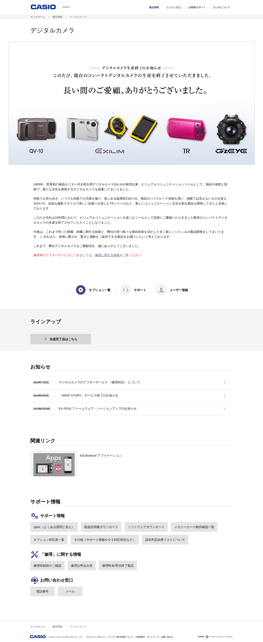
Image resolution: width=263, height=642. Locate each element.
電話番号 (42, 591)
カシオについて (221, 7)
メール (70, 591)
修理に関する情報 (107, 255)
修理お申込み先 (81, 565)
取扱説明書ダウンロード (101, 527)
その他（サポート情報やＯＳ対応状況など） (104, 539)
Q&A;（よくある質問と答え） (54, 527)
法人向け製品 (173, 7)
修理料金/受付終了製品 (118, 565)
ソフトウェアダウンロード (146, 527)
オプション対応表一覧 (49, 539)
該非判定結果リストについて (165, 539)
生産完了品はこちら (60, 339)
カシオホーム (37, 16)
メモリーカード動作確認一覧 (194, 527)
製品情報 (154, 7)
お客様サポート (197, 7)
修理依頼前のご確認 (47, 565)
